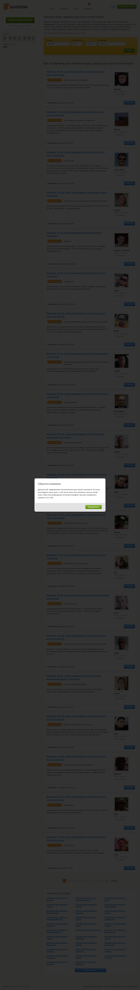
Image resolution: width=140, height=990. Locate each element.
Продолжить (93, 507)
